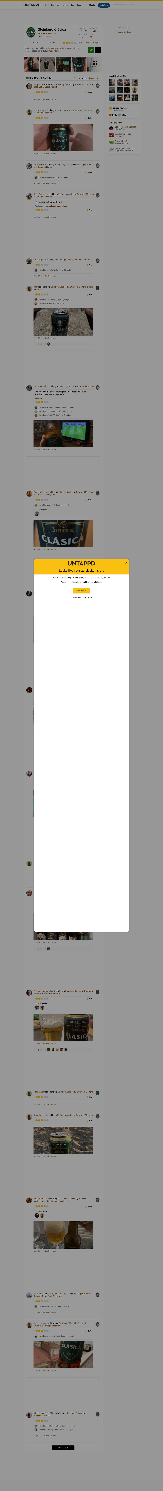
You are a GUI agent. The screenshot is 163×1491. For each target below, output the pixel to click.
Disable (81, 590)
